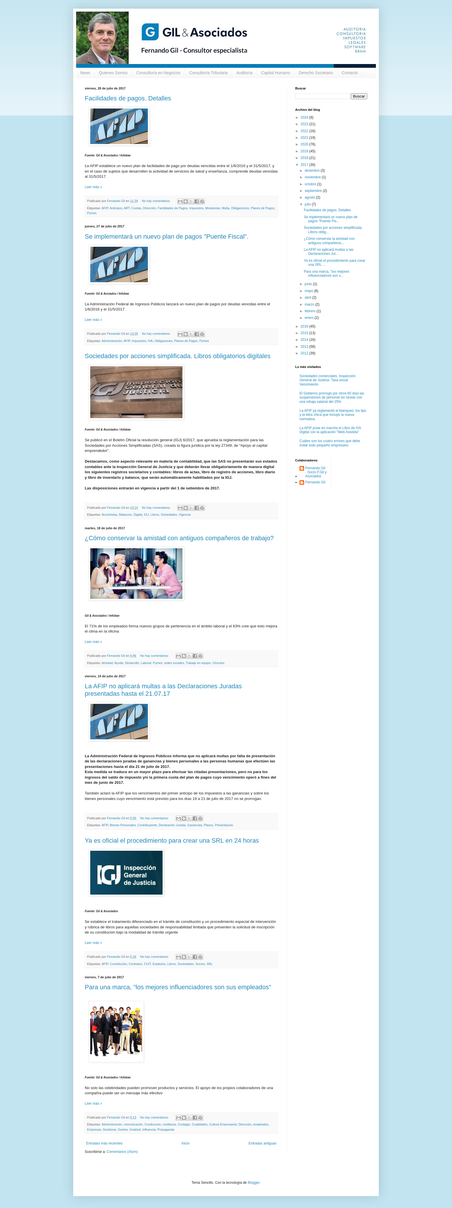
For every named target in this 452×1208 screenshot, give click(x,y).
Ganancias (194, 825)
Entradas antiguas (262, 1143)
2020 (305, 144)
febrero (311, 311)
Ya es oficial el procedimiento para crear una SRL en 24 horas (172, 840)
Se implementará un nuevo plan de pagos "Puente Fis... (330, 219)
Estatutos (158, 964)
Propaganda (165, 1129)
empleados (260, 1124)
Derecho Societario (316, 72)
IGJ (146, 514)
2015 (305, 333)
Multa (225, 208)
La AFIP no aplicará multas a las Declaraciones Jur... (328, 252)
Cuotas (136, 208)
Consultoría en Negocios (158, 72)
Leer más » (93, 187)
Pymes (92, 213)
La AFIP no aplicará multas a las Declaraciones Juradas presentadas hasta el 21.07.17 (163, 689)
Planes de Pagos (262, 208)
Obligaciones (240, 208)
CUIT (147, 964)
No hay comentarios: (156, 201)
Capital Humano (275, 72)
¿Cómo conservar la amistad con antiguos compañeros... (329, 241)
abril (308, 298)
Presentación (224, 825)
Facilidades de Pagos (172, 208)
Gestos (123, 1129)
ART (127, 208)
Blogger (253, 1183)
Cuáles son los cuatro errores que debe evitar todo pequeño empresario (330, 443)
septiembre (314, 191)
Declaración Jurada (172, 825)
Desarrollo (132, 663)
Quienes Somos (113, 72)
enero (309, 318)
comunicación (133, 1124)
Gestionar (109, 1129)
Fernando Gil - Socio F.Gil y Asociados (316, 472)
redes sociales (174, 663)
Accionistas (109, 514)
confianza (169, 1124)
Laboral (146, 663)
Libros (154, 514)
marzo (310, 304)
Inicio (186, 1143)
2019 (305, 151)
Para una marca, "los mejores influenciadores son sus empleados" (178, 987)
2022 (305, 131)
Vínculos (218, 663)
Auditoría (244, 72)
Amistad (107, 663)
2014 (305, 340)
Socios (200, 964)
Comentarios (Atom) (122, 1152)
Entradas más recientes (104, 1143)
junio (309, 284)
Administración (111, 341)
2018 (305, 158)
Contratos (135, 964)
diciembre (313, 171)
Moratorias (212, 208)
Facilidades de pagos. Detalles (128, 98)
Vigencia (185, 514)
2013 (305, 347)
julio (308, 204)
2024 (305, 117)
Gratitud (134, 1129)
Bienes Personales (123, 825)
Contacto (350, 72)
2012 (305, 353)
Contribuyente (147, 825)
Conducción (152, 1124)
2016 (305, 326)
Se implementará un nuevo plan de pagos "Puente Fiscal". (166, 236)
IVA (150, 341)
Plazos (208, 825)
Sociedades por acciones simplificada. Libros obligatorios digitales (177, 356)
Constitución (118, 964)
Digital (137, 514)
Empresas (94, 1129)
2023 (305, 124)
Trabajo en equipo (198, 663)
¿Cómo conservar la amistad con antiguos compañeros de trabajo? (179, 538)
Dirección (149, 208)
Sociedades (169, 514)
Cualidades (200, 1124)
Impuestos (196, 208)
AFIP (104, 208)
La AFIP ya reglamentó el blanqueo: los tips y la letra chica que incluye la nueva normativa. (333, 415)
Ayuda (118, 663)
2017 (305, 165)
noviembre (313, 177)
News (85, 72)
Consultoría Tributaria (208, 72)
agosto (310, 197)
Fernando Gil (315, 482)
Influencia (148, 1129)
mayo (309, 291)
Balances (125, 514)
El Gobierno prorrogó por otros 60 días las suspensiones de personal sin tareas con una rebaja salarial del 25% (332, 397)
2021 (305, 138)
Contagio (184, 1124)
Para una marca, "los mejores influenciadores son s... (326, 274)
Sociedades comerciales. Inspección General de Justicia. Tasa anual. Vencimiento (327, 380)
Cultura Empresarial (223, 1124)
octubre (311, 184)
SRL (210, 964)
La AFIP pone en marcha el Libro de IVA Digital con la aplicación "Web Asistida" (330, 430)
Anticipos (116, 208)
